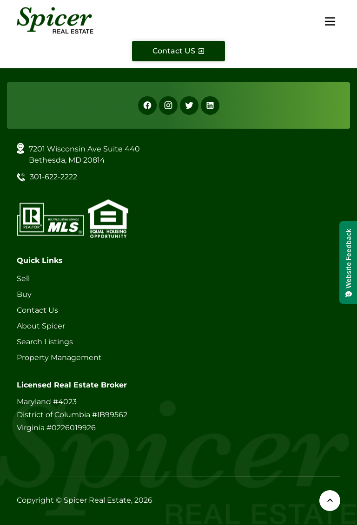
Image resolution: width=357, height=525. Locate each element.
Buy (24, 294)
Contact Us (37, 310)
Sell (23, 278)
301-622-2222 (53, 176)
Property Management (59, 357)
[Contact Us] (178, 51)
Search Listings (45, 341)
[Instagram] (168, 105)
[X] (189, 105)
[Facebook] (147, 105)
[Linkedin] (210, 105)
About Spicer (41, 326)
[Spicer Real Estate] (55, 19)
